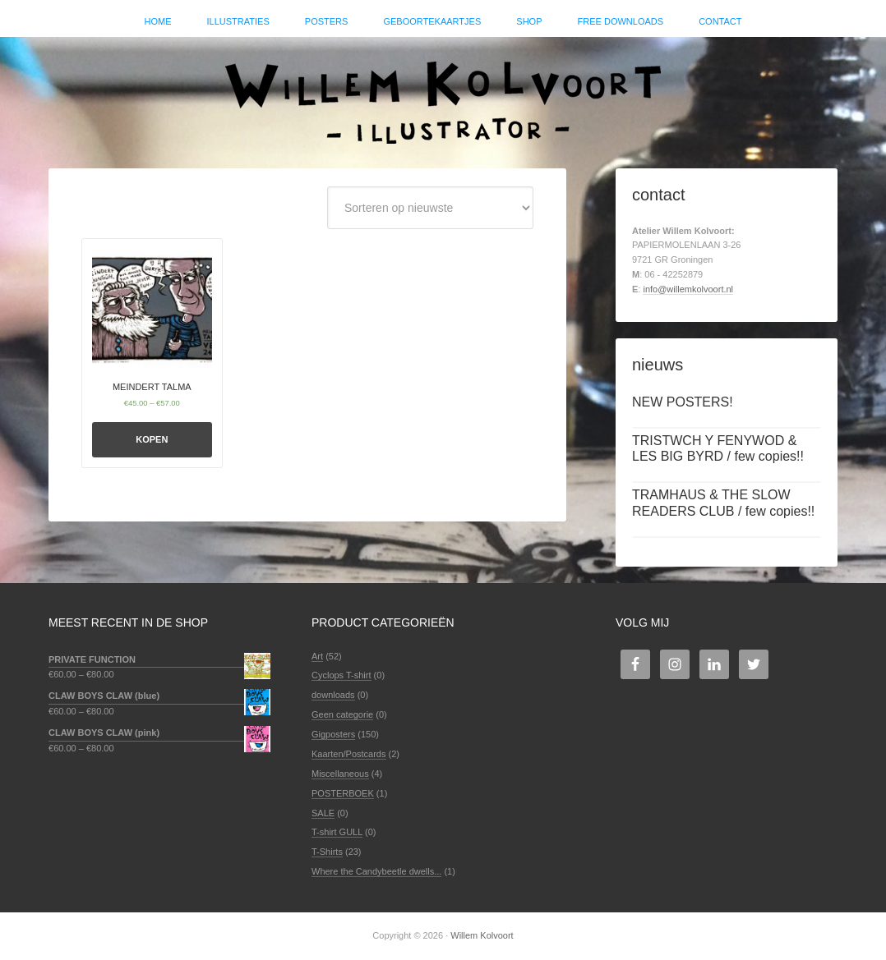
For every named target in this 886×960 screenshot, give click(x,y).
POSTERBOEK (342, 793)
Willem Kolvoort (443, 94)
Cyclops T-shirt (341, 675)
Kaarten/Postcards (348, 754)
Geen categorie (342, 714)
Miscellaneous (340, 774)
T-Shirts (327, 852)
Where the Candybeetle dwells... (376, 871)
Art (317, 656)
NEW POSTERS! (682, 402)
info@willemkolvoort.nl (688, 289)
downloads (333, 695)
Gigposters (333, 734)
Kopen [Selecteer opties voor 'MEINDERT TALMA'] (152, 439)
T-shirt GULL (336, 832)
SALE (323, 813)
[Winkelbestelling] (430, 207)
